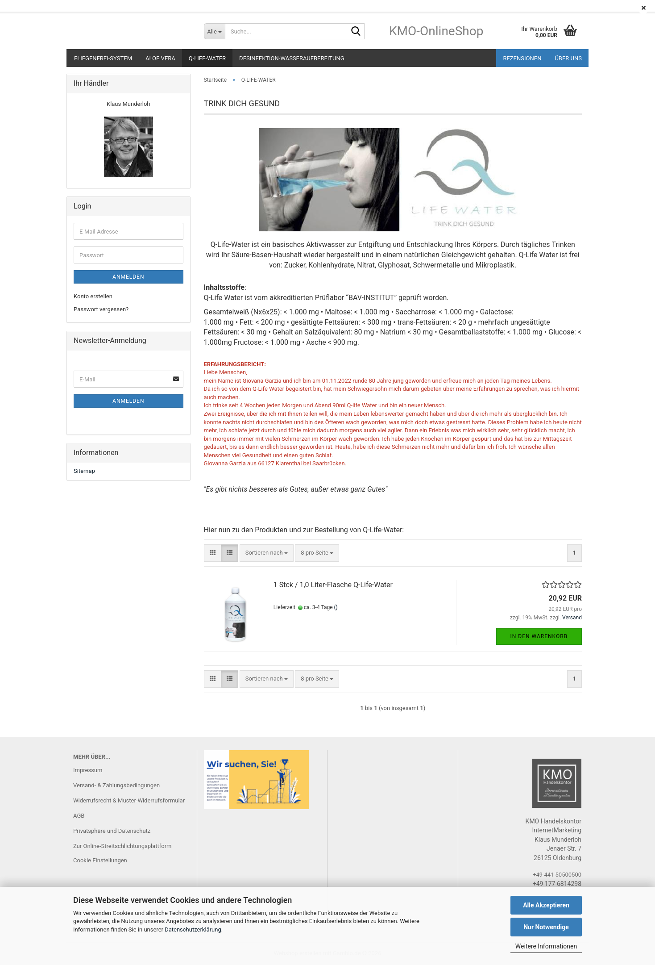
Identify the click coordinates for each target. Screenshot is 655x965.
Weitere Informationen (546, 946)
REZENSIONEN (522, 58)
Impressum (87, 770)
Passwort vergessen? (101, 309)
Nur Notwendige (546, 927)
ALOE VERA (160, 58)
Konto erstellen (93, 296)
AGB (78, 815)
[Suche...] (214, 31)
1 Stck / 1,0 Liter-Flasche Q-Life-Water (333, 585)
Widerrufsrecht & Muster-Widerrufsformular (129, 800)
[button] (212, 553)
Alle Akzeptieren (546, 905)
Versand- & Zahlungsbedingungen (116, 785)
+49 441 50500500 (557, 874)
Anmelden (128, 277)
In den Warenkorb (539, 636)
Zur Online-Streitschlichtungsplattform (122, 846)
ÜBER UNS (568, 58)
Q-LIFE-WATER (207, 58)
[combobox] (267, 553)
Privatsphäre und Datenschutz (111, 830)
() (336, 607)
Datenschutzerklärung (193, 929)
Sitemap (84, 471)
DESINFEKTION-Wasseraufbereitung (291, 58)
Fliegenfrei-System (103, 58)
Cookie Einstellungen (100, 860)
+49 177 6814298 (557, 883)
